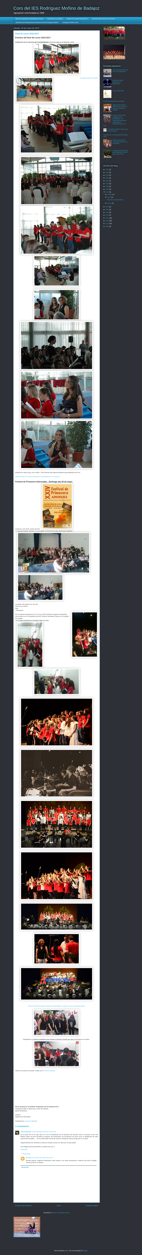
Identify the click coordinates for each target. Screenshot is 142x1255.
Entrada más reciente (23, 1205)
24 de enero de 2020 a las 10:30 (42, 1157)
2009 (107, 226)
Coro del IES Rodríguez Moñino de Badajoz (56, 8)
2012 (107, 218)
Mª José (28, 1157)
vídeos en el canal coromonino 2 (77, 19)
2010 (107, 223)
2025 (107, 169)
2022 (107, 178)
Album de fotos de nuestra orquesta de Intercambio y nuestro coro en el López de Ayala (56, 1006)
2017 (107, 192)
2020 (107, 183)
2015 (107, 209)
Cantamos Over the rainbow (89, 78)
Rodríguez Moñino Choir (70, 22)
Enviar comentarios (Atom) (61, 1212)
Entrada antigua (92, 1205)
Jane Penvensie (26, 1132)
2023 (107, 175)
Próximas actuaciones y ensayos (113, 101)
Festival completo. (50, 1071)
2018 (107, 189)
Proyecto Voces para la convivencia (103, 19)
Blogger (85, 1250)
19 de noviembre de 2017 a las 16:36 (44, 1132)
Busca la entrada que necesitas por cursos (29, 19)
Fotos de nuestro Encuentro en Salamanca (117, 81)
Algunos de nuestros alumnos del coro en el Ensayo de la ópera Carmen (119, 107)
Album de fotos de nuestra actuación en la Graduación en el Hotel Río (37, 476)
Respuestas (26, 1154)
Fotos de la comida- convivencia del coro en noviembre (120, 141)
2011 (107, 221)
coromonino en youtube (54, 19)
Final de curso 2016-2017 (115, 200)
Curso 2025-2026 (118, 91)
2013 (107, 215)
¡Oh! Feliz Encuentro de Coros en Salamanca (120, 70)
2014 (107, 212)
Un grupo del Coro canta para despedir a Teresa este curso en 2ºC (120, 152)
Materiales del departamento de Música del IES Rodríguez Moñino (37, 22)
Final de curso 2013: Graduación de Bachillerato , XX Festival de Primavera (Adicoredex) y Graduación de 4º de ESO (114, 120)
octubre (110, 194)
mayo (109, 197)
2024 (107, 172)
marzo (109, 203)
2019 (107, 186)
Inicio (59, 1205)
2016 (107, 207)
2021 (107, 181)
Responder (24, 1149)
